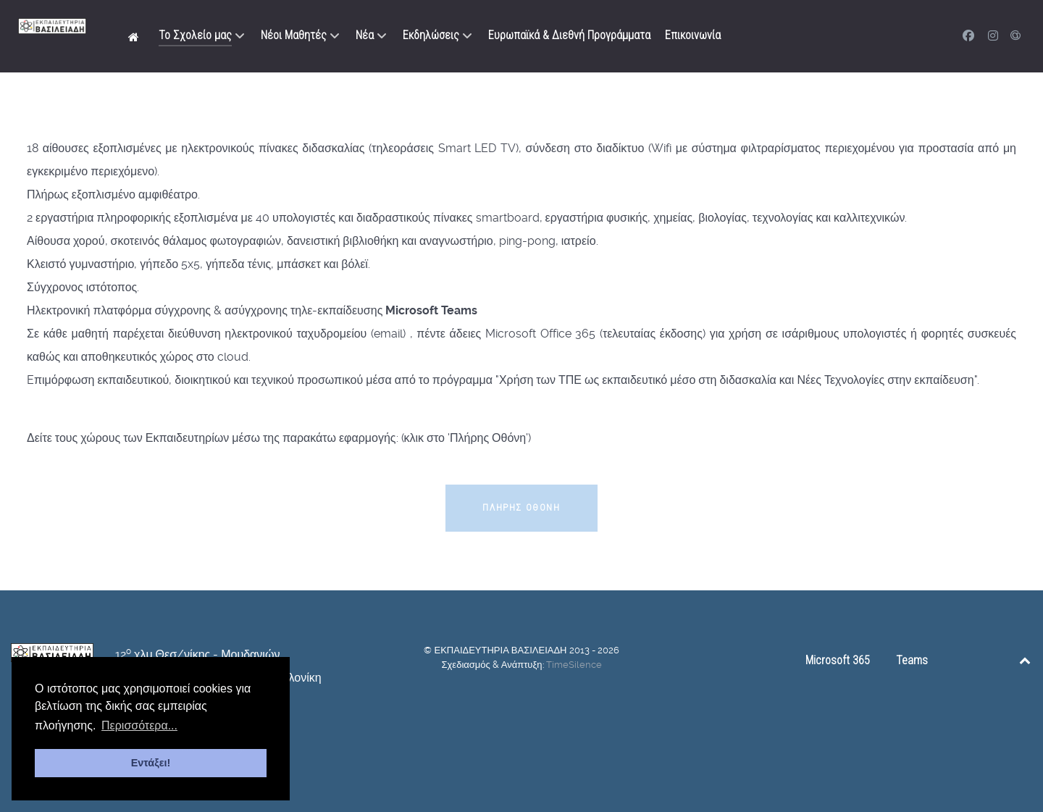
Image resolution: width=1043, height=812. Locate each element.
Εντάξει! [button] (151, 763)
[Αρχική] (136, 36)
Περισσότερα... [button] (139, 725)
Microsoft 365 (837, 660)
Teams (912, 660)
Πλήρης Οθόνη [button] (521, 507)
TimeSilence (574, 664)
